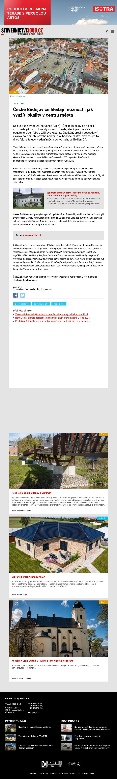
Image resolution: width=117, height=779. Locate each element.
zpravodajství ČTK (41, 304)
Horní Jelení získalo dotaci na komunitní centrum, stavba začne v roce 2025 (52, 317)
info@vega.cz (34, 712)
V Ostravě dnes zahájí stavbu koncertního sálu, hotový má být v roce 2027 (51, 314)
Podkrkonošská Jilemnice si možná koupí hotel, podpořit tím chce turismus (52, 321)
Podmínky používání (86, 773)
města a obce (59, 304)
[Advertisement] (58, 354)
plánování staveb (21, 304)
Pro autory (44, 773)
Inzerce (53, 773)
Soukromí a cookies (67, 773)
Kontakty (33, 773)
